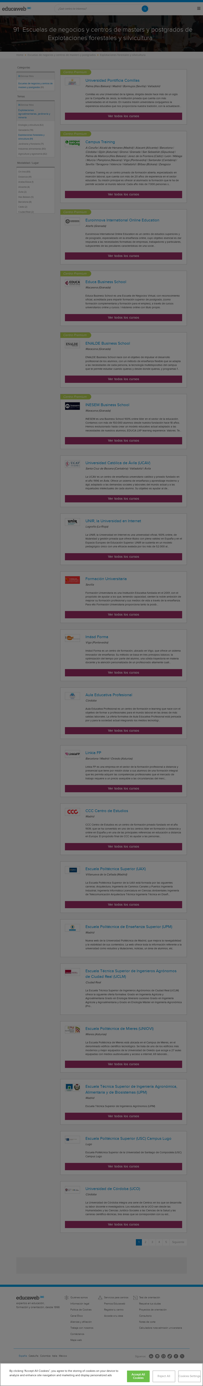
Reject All (163, 1376)
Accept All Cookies (138, 1376)
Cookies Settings (189, 1376)
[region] (101, 1374)
